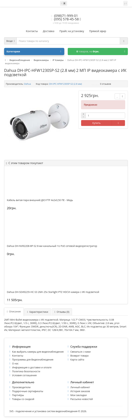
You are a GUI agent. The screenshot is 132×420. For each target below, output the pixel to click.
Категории (34, 51)
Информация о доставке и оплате (32, 367)
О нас (15, 363)
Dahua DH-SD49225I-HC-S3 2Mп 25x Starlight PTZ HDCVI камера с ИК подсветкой (53, 292)
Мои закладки (78, 395)
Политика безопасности (26, 371)
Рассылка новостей (81, 399)
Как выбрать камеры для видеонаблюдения (38, 351)
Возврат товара (79, 355)
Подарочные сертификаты (27, 391)
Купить (96, 123)
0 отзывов (105, 83)
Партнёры (18, 395)
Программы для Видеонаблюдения (32, 359)
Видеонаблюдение (19, 60)
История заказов (80, 391)
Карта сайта (77, 359)
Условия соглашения (24, 375)
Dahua (27, 83)
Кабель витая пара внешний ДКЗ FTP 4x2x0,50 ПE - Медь (40, 200)
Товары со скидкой (23, 399)
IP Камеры (58, 60)
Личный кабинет (80, 387)
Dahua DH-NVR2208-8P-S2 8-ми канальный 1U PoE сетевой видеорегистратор (52, 246)
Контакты (17, 355)
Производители (21, 387)
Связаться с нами (80, 351)
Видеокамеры (41, 60)
